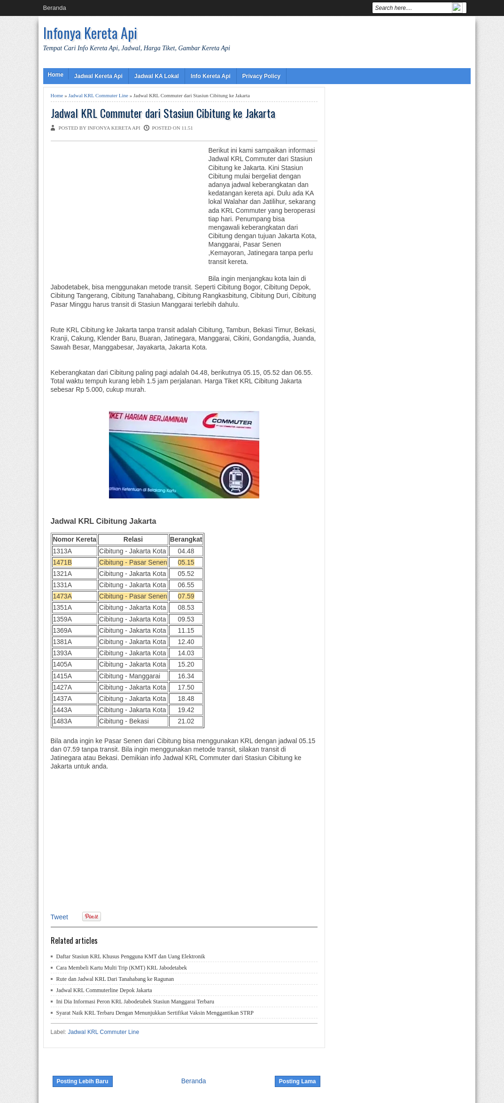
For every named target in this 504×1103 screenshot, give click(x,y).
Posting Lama (297, 1081)
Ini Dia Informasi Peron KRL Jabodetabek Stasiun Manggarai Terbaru (135, 1001)
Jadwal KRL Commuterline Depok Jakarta (104, 990)
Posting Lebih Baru (83, 1081)
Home (55, 74)
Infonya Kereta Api (90, 32)
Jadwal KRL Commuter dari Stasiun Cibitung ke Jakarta (163, 113)
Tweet (59, 917)
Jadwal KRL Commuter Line (98, 95)
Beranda (54, 7)
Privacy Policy (261, 76)
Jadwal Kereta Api (98, 76)
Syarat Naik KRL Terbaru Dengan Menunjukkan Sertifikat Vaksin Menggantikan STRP (155, 1013)
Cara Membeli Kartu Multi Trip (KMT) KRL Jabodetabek (121, 967)
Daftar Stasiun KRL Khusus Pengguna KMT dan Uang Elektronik (130, 956)
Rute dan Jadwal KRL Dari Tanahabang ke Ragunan (115, 979)
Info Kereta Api (211, 76)
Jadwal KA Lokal (156, 76)
